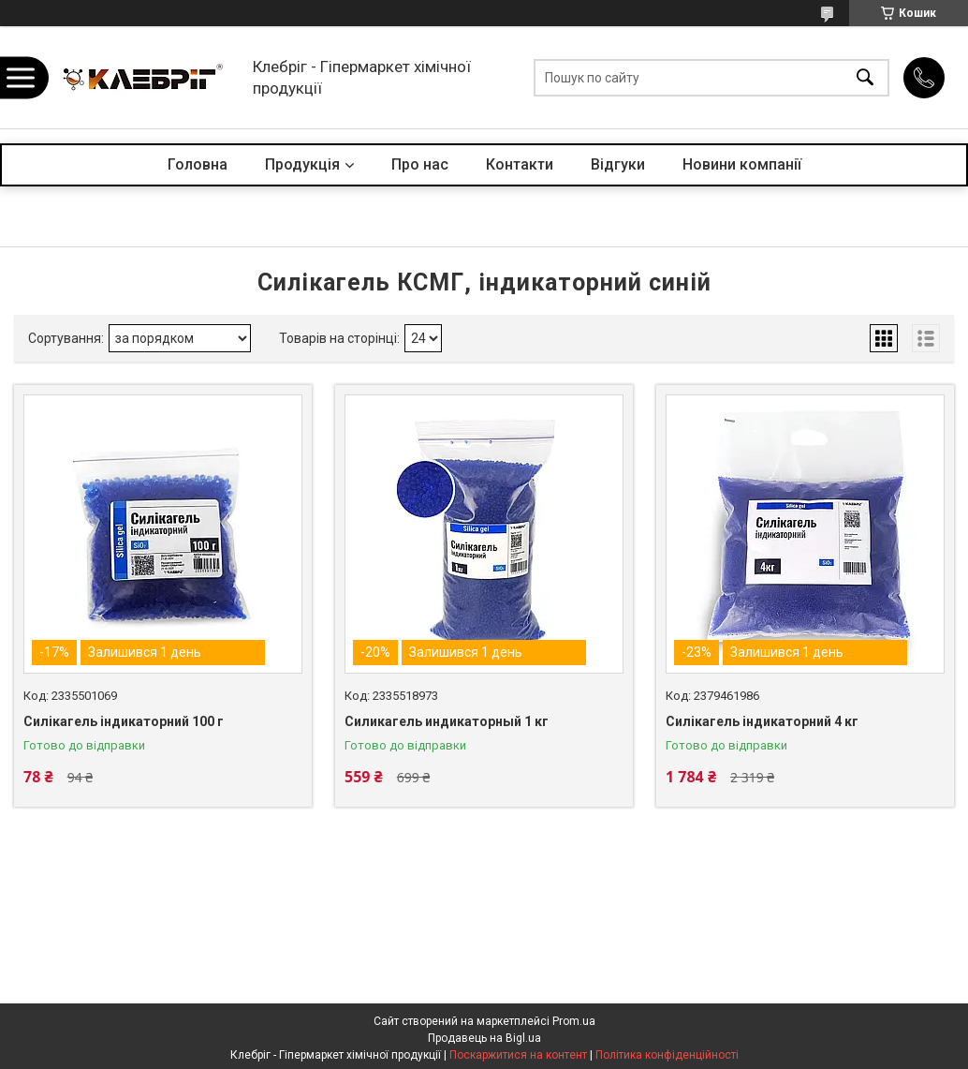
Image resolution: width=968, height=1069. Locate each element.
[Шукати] (865, 77)
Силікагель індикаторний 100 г (123, 721)
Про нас (419, 164)
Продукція (302, 164)
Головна (197, 164)
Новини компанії (741, 164)
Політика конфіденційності (667, 1055)
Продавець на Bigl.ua (484, 1038)
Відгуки (618, 164)
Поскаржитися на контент (518, 1055)
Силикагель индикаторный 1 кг (447, 721)
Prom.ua (573, 1021)
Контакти (519, 164)
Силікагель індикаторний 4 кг (762, 721)
